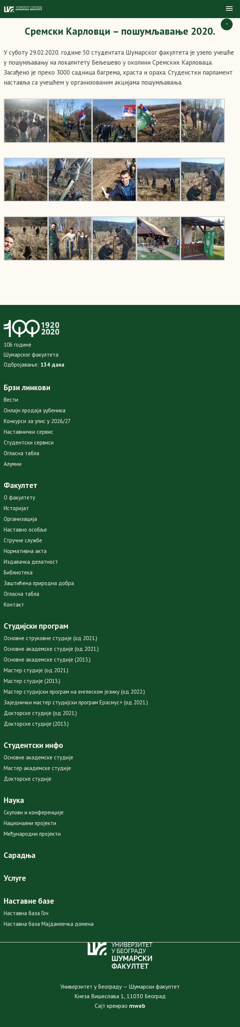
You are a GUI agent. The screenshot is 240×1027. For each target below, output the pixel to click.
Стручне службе (23, 540)
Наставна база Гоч (26, 913)
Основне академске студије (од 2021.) (51, 648)
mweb (137, 1005)
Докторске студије (27, 778)
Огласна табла (21, 453)
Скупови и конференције (34, 812)
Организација (20, 518)
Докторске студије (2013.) (36, 723)
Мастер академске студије (37, 768)
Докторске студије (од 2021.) (40, 713)
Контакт (14, 604)
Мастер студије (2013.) (32, 680)
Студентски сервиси (29, 442)
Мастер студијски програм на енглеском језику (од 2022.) (74, 691)
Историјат (16, 508)
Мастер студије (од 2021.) (36, 670)
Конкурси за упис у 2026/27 (37, 421)
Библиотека (18, 572)
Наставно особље (25, 529)
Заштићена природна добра (39, 583)
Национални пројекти (30, 823)
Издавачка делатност (31, 561)
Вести (11, 399)
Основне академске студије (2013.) (47, 659)
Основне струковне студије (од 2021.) (50, 638)
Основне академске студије (38, 757)
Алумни (12, 463)
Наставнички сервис (28, 431)
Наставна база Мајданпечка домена (49, 923)
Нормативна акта (25, 550)
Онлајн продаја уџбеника (34, 410)
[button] (229, 9)
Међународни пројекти (32, 833)
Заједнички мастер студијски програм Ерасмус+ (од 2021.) (76, 702)
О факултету (19, 497)
